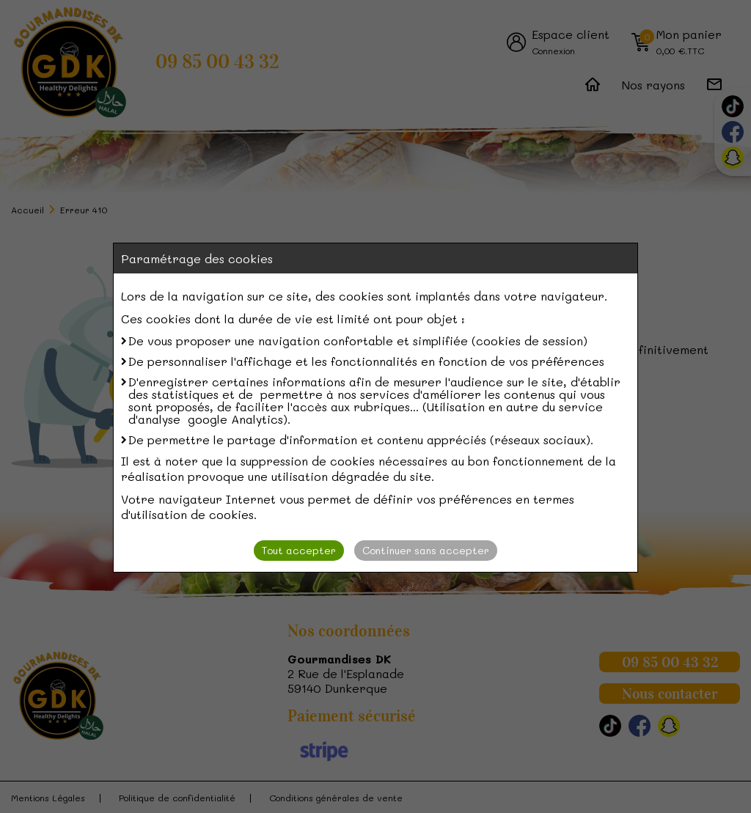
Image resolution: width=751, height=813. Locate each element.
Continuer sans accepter (425, 550)
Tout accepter (299, 550)
